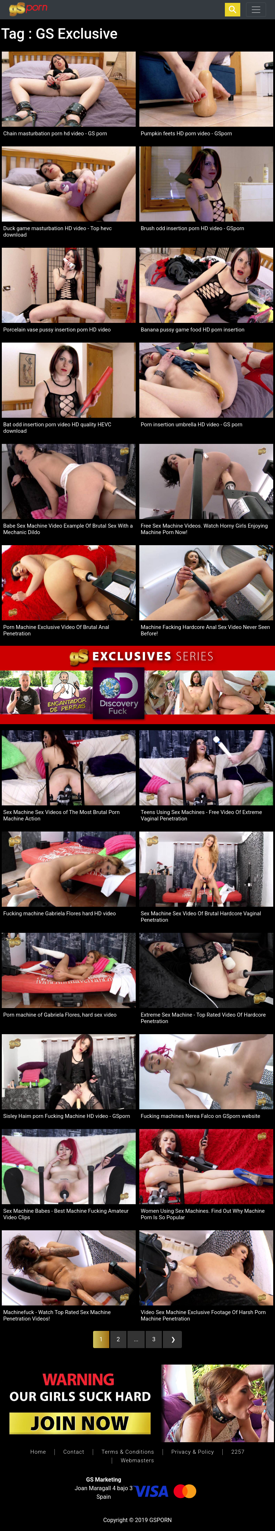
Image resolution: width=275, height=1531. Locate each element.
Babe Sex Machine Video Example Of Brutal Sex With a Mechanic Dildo (68, 529)
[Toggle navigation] (256, 10)
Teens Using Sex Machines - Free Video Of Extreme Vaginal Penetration (201, 815)
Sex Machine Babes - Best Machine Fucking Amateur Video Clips (66, 1214)
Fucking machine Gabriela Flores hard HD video (59, 913)
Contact (74, 1452)
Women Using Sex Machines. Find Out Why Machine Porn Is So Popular (203, 1214)
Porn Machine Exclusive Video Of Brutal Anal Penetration (56, 630)
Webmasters (137, 1460)
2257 (238, 1452)
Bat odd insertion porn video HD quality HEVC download (57, 427)
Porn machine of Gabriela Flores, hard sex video (60, 1015)
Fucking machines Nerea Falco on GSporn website (200, 1116)
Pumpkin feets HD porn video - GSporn (186, 133)
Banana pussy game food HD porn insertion (193, 329)
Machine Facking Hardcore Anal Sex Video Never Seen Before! (205, 630)
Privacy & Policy (193, 1452)
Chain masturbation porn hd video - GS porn (55, 133)
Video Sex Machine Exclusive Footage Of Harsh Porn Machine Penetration (203, 1315)
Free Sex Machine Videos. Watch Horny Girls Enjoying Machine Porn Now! (204, 529)
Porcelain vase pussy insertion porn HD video (57, 329)
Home (38, 1452)
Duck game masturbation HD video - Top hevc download (57, 231)
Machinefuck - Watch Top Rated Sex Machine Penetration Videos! (57, 1315)
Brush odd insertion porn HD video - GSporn (192, 228)
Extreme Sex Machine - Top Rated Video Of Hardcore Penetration (203, 1018)
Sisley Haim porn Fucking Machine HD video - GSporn (66, 1116)
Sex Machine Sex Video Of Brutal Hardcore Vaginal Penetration (201, 916)
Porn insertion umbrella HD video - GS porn (191, 424)
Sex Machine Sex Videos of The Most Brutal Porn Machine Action (61, 815)
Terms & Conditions (128, 1452)
